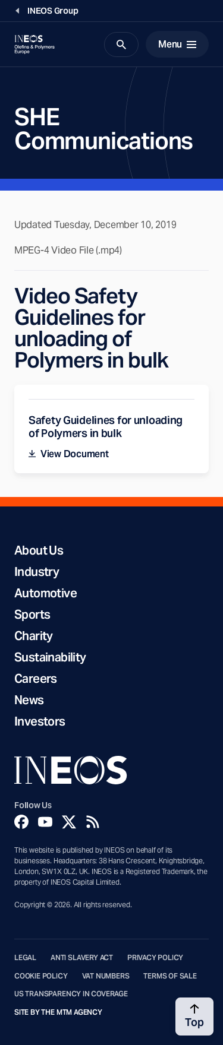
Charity (33, 636)
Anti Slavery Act (82, 958)
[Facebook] (21, 822)
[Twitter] (69, 822)
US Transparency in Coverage (71, 994)
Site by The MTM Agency (58, 1012)
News (29, 700)
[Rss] (93, 822)
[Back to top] (194, 1017)
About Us (38, 550)
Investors (39, 721)
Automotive (45, 593)
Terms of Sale (170, 976)
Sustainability (50, 657)
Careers (35, 679)
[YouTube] (45, 822)
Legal (25, 958)
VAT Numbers (106, 976)
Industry (36, 572)
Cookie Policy (41, 976)
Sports (32, 614)
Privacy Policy (155, 958)
